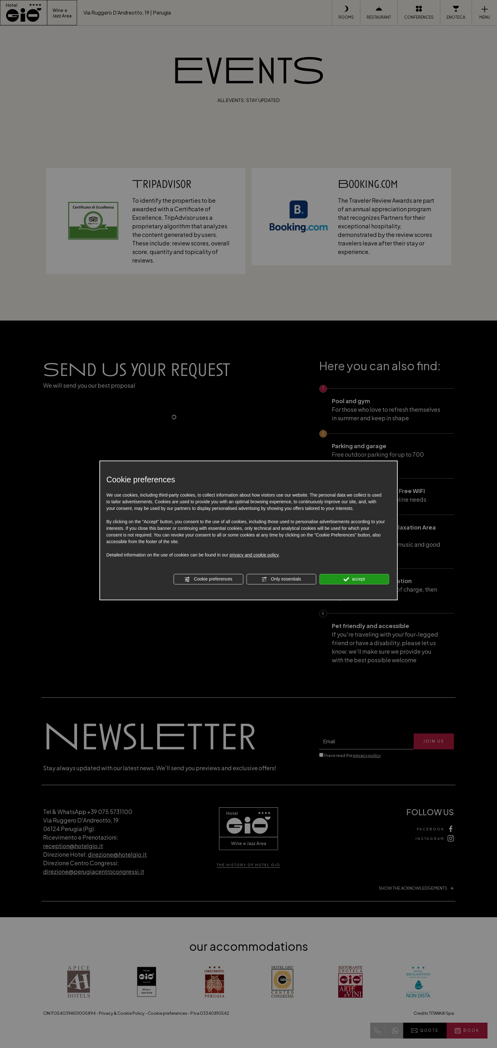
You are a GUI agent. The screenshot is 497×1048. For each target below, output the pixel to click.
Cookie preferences (208, 579)
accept (354, 579)
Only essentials (281, 579)
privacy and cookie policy (254, 554)
